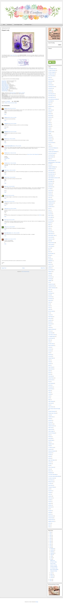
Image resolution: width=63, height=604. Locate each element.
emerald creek (50, 206)
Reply (5, 114)
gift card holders (51, 253)
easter (49, 197)
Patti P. (5, 170)
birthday (49, 113)
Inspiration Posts (51, 284)
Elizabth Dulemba (51, 201)
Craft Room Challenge (5, 86)
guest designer (50, 269)
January (51, 577)
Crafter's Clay (50, 149)
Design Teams (50, 170)
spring (49, 445)
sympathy (50, 463)
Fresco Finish (50, 237)
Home (4, 24)
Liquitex (49, 309)
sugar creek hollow (11, 102)
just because (50, 298)
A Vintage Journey (51, 73)
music (49, 341)
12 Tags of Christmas (51, 70)
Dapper (49, 158)
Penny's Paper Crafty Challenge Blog (33, 154)
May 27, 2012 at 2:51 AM (17, 145)
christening (50, 137)
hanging (49, 273)
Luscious (49, 314)
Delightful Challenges (52, 166)
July (51, 556)
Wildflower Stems (51, 521)
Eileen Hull (50, 199)
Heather (5, 108)
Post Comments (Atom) (25, 271)
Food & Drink (50, 231)
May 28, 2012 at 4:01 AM (10, 195)
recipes (49, 392)
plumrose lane (50, 379)
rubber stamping (51, 401)
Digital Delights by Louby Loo (53, 177)
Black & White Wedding (54, 569)
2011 (50, 579)
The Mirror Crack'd (51, 478)
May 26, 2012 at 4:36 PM (12, 123)
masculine (50, 320)
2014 (50, 544)
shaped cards (50, 429)
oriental (49, 361)
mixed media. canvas (52, 334)
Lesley (5, 226)
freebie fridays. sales (51, 235)
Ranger (49, 390)
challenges (6, 102)
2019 (50, 536)
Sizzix (49, 434)
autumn (49, 102)
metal (49, 325)
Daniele (5, 138)
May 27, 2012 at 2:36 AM (11, 138)
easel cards (50, 195)
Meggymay (6, 131)
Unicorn (49, 494)
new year (49, 350)
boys (49, 120)
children (49, 135)
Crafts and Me (4, 82)
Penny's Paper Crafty (5, 84)
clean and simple (51, 142)
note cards (50, 356)
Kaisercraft (50, 300)
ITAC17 (49, 289)
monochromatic (51, 338)
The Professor (50, 479)
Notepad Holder (51, 358)
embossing (50, 204)
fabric (49, 208)
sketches (49, 436)
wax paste (50, 510)
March (51, 574)
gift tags (49, 255)
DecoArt (49, 165)
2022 (50, 532)
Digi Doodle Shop (12, 92)
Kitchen (49, 302)
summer (49, 461)
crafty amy (6, 208)
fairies (49, 210)
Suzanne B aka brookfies (8, 145)
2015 (50, 542)
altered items (50, 81)
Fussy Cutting (50, 246)
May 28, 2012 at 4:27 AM (10, 201)
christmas (50, 138)
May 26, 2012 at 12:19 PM (12, 117)
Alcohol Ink (50, 79)
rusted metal (50, 403)
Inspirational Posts (51, 285)
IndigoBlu (49, 280)
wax (49, 508)
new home (50, 349)
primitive (49, 385)
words (49, 526)
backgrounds (50, 106)
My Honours (9, 24)
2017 (50, 539)
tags (49, 465)
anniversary (50, 84)
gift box (49, 251)
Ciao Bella (50, 140)
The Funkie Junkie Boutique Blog (54, 476)
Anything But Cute (51, 86)
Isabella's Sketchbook (52, 287)
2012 (50, 547)
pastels (49, 370)
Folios (49, 228)
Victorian (49, 501)
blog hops (50, 117)
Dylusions (50, 192)
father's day (50, 215)
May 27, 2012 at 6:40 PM (10, 186)
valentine (49, 496)
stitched (49, 456)
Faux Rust (50, 219)
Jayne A (5, 177)
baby (49, 104)
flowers (49, 226)
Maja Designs (50, 316)
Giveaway (50, 258)
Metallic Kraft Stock (51, 329)
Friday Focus (50, 239)
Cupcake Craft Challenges (52, 151)
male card (50, 318)
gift (48, 249)
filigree (49, 224)
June (51, 557)
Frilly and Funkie (51, 242)
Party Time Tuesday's (5, 87)
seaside (49, 418)
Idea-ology (50, 278)
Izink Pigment (50, 293)
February (52, 575)
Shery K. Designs (22, 92)
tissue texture (50, 485)
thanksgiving (50, 472)
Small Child (50, 438)
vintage (15, 102)
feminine (49, 222)
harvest (49, 275)
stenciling (49, 454)
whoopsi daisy (50, 517)
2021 (50, 533)
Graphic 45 (50, 266)
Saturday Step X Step (52, 413)
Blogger (37, 601)
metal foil (49, 327)
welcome (49, 514)
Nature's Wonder (51, 345)
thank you (50, 470)
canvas (49, 126)
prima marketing (51, 383)
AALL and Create (51, 75)
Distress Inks (50, 183)
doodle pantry (50, 186)
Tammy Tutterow (51, 467)
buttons (49, 124)
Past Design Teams (28, 24)
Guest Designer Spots (18, 24)
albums (49, 77)
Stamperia (50, 449)
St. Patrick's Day (51, 447)
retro (49, 397)
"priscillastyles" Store (51, 68)
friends (49, 240)
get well (49, 248)
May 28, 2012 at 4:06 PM (12, 208)
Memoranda (50, 323)
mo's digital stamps (51, 336)
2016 (50, 541)
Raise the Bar (50, 388)
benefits (49, 111)
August (51, 554)
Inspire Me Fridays (5, 90)
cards (49, 128)
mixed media (50, 332)
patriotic (49, 372)
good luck (50, 264)
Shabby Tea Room (51, 425)
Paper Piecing (50, 367)
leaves (49, 307)
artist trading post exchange (53, 99)
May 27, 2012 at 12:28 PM (11, 170)
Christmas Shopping (53, 566)
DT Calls (49, 188)
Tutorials (49, 492)
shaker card (50, 427)
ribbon (49, 399)
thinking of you (50, 481)
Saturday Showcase (51, 411)
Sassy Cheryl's (50, 406)
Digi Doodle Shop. (51, 174)
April (51, 572)
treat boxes (50, 490)
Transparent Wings (51, 487)
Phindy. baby (50, 376)
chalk (49, 129)
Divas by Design (4, 83)
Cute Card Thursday (51, 153)
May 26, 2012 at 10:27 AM (11, 108)
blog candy (50, 115)
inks (49, 282)
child (49, 133)
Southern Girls (4, 81)
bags (49, 108)
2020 (50, 535)
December (52, 548)
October (51, 551)
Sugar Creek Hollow (13, 55)
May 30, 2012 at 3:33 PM (10, 219)
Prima (49, 381)
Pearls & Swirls (52, 563)
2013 (50, 545)
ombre (49, 359)
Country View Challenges (52, 147)
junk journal (50, 296)
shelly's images (51, 431)
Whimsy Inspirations (5, 85)
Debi (5, 195)
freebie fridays (50, 233)
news (49, 352)
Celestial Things (6, 158)
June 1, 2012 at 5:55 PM (11, 226)
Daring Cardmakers (51, 160)
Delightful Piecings (51, 168)
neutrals (49, 347)
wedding (49, 512)
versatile (49, 499)
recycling (49, 394)
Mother (49, 340)
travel (49, 488)
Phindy (49, 374)
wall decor (50, 505)
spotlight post (50, 443)
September (52, 553)
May (51, 559)
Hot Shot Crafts (4, 89)
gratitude (49, 267)
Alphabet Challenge (5, 88)
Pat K (5, 219)
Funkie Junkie (50, 244)
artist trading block (51, 93)
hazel (5, 201)
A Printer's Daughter (51, 72)
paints (49, 365)
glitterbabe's (50, 260)
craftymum (6, 123)
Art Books (50, 90)
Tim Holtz (50, 483)
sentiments (50, 420)
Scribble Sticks (50, 416)
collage (49, 146)
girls (49, 257)
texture (49, 469)
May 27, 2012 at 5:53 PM (11, 177)
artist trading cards (51, 95)
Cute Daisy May (51, 155)
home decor (50, 276)
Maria (5, 186)
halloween (50, 271)
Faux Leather (50, 217)
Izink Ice (49, 291)
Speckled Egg (50, 440)
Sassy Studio (4, 80)
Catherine (6, 117)
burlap (49, 122)
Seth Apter (50, 422)
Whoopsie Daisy (51, 519)
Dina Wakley (50, 181)
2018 (50, 538)
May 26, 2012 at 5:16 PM (12, 131)
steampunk (50, 452)
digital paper (50, 179)
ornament (50, 363)
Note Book (50, 354)
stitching (49, 458)
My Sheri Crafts (51, 343)
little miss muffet (51, 311)
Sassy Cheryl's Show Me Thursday (54, 408)
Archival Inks (50, 88)
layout (49, 305)
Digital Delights (50, 175)
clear (49, 144)
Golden (49, 262)
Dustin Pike (50, 190)
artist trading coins (51, 97)
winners (49, 523)
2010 (50, 580)
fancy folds (50, 213)
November (52, 550)
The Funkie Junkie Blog (52, 474)
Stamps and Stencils (51, 451)
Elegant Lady (52, 560)
